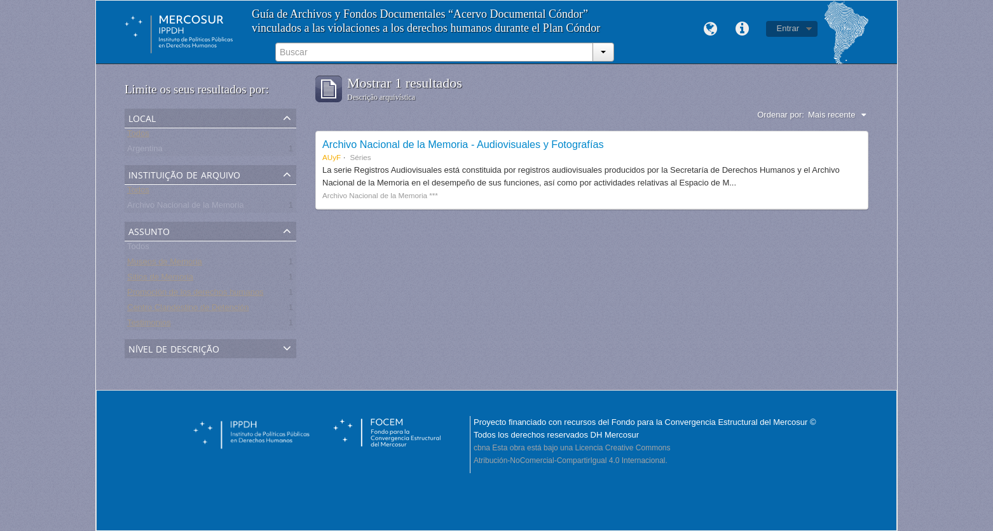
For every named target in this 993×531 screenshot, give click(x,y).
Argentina (145, 151)
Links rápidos (742, 29)
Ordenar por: (780, 114)
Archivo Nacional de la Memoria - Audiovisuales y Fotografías (463, 144)
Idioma (711, 29)
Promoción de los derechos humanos (195, 294)
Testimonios (149, 325)
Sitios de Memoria (160, 279)
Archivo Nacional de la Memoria (185, 207)
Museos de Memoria (164, 264)
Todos (138, 135)
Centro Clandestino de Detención (188, 309)
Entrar (788, 28)
